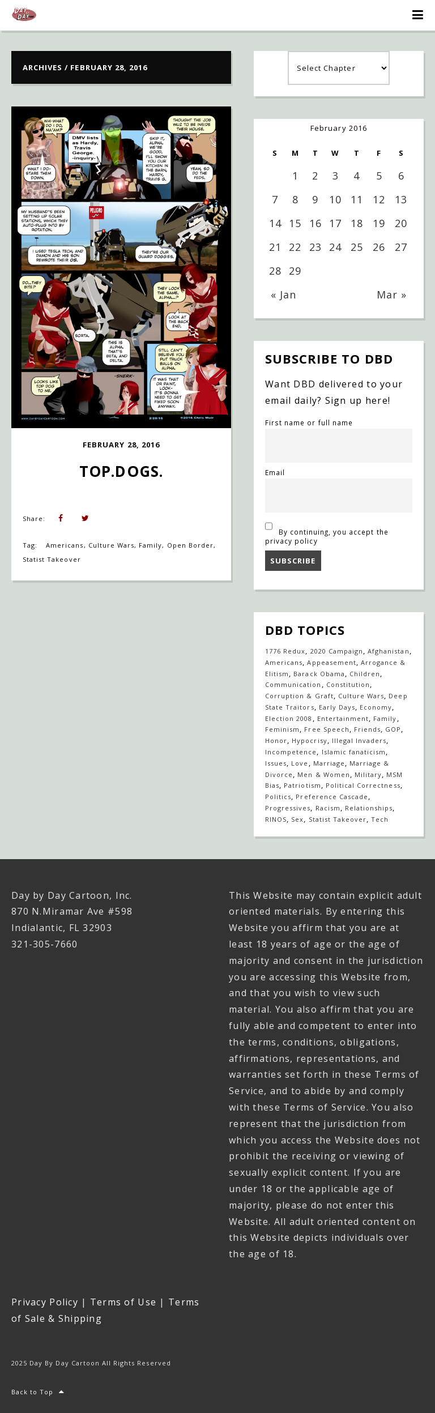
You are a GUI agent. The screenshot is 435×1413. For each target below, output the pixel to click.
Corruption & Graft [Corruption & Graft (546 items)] (299, 695)
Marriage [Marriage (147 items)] (329, 763)
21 (275, 247)
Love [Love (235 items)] (299, 763)
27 (401, 247)
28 (275, 271)
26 (379, 247)
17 (335, 223)
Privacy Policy (44, 1302)
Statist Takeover (52, 559)
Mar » (392, 294)
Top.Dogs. (121, 471)
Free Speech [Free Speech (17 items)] (326, 729)
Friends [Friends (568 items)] (367, 729)
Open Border (190, 545)
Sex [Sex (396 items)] (297, 819)
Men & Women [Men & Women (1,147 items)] (323, 774)
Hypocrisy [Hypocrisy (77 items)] (309, 740)
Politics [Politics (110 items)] (278, 796)
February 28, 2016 (121, 444)
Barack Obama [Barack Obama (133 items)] (318, 673)
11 (357, 199)
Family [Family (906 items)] (384, 718)
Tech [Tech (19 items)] (380, 819)
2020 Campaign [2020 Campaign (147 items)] (337, 651)
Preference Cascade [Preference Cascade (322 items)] (332, 796)
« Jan (283, 294)
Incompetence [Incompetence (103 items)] (291, 752)
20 (401, 223)
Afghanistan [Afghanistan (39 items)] (388, 651)
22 (295, 247)
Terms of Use (123, 1302)
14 (275, 223)
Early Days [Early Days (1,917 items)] (337, 707)
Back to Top (38, 1392)
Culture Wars (111, 545)
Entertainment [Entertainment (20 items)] (343, 718)
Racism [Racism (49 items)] (327, 808)
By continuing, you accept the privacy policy (327, 531)
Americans (64, 545)
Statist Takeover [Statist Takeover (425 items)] (338, 819)
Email (275, 472)
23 (315, 247)
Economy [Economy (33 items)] (376, 707)
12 (379, 199)
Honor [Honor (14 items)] (276, 740)
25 (357, 247)
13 (401, 199)
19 (379, 223)
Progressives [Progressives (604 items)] (287, 808)
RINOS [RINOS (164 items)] (276, 819)
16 (315, 223)
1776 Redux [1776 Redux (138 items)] (285, 651)
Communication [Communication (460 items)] (293, 684)
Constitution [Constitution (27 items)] (348, 684)
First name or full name (309, 422)
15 (295, 223)
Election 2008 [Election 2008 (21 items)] (289, 718)
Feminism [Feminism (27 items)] (282, 729)
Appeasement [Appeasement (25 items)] (331, 662)
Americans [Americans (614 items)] (283, 662)
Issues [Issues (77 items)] (276, 763)
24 (335, 247)
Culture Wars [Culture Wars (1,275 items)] (361, 695)
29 (295, 271)
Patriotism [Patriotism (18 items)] (302, 785)
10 (335, 199)
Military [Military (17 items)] (368, 774)
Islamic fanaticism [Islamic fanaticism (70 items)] (354, 752)
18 (357, 223)
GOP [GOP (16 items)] (393, 729)
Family (150, 545)
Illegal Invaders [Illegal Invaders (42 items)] (359, 740)
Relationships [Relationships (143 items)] (369, 808)
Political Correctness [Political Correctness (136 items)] (363, 785)
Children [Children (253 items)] (364, 673)
